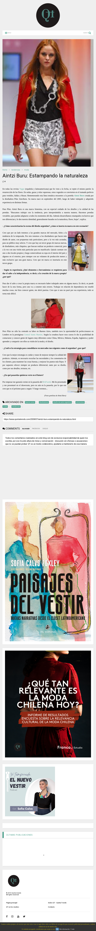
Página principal (11, 903)
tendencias (15, 170)
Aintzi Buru (79, 196)
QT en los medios (12, 907)
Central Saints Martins (33, 335)
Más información (64, 929)
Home (4, 170)
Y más (72, 929)
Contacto (51, 907)
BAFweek (47, 382)
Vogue (21, 189)
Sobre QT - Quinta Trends (57, 903)
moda (26, 170)
